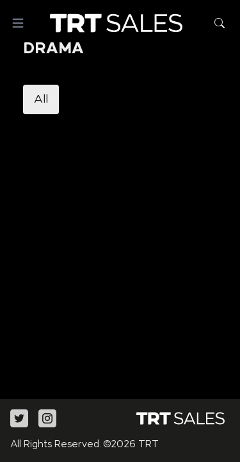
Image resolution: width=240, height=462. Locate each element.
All (41, 99)
